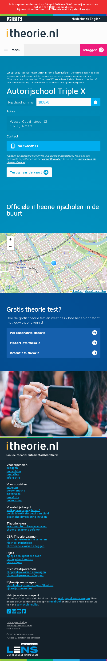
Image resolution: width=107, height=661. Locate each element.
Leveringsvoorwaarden (19, 625)
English (95, 18)
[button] (54, 263)
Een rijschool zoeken (20, 559)
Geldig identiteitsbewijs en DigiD (28, 513)
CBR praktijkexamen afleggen (25, 575)
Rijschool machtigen (19, 542)
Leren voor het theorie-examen (27, 526)
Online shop (14, 500)
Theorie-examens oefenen (23, 529)
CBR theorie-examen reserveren (27, 539)
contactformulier (51, 159)
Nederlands (80, 18)
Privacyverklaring (17, 622)
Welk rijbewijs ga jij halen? (23, 510)
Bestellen (13, 474)
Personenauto (16, 490)
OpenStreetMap (95, 291)
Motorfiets (13, 493)
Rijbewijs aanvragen (19, 588)
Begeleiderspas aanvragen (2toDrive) (30, 585)
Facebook (55, 601)
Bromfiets (13, 497)
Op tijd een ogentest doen (24, 556)
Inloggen (12, 467)
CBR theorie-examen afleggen (25, 546)
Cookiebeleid (13, 628)
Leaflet (76, 291)
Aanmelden (14, 471)
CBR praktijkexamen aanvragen (26, 572)
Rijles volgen (14, 562)
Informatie (13, 477)
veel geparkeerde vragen (74, 598)
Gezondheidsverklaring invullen (27, 516)
